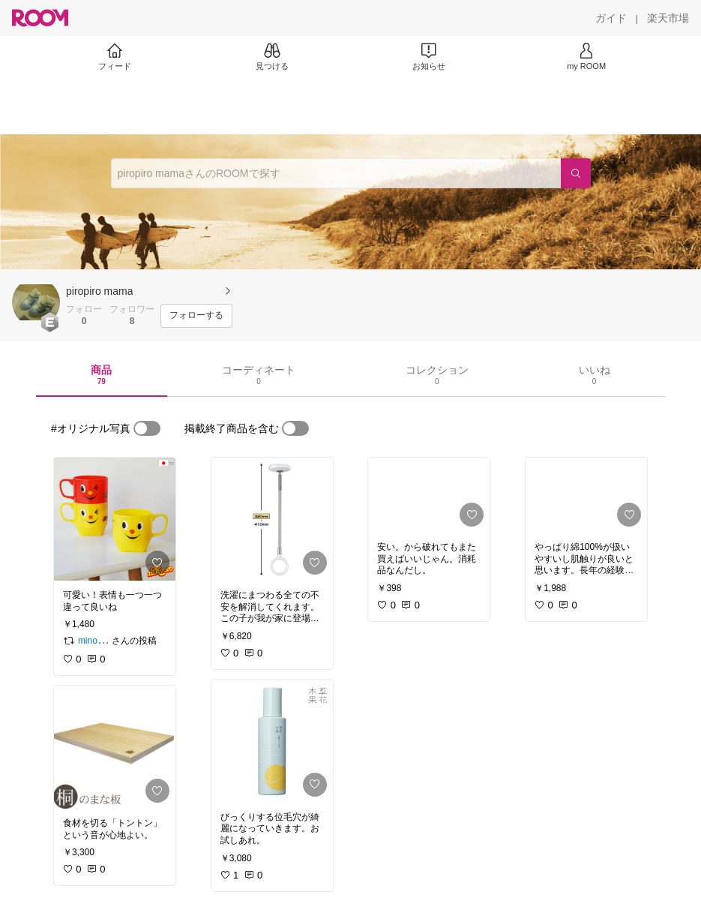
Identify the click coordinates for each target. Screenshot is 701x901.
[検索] (576, 173)
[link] (114, 519)
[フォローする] (196, 316)
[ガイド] (611, 18)
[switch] (146, 428)
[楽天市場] (668, 18)
